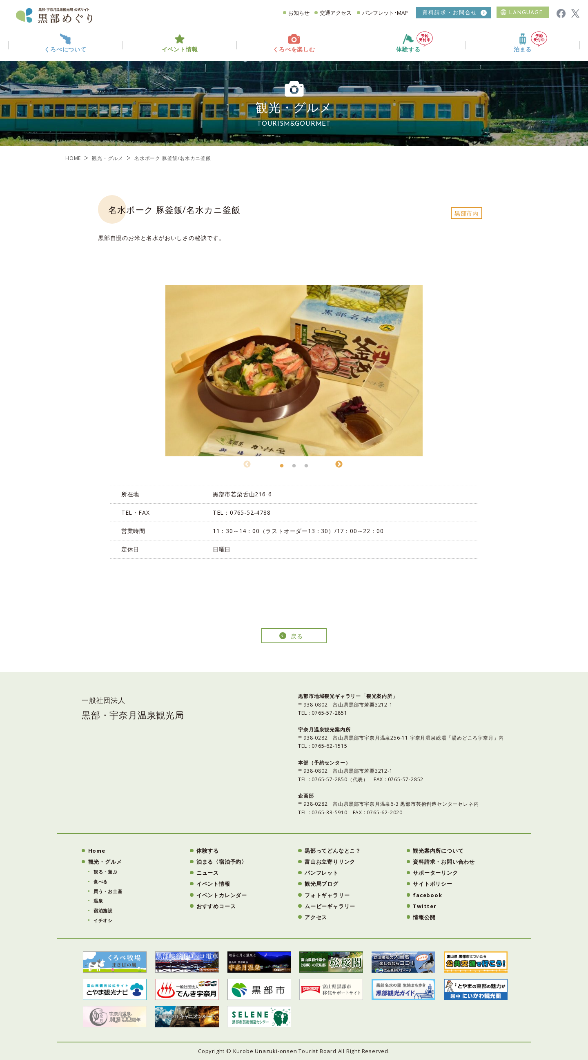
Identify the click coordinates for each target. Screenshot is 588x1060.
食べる (101, 881)
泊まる (530, 42)
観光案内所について (438, 850)
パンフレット (322, 872)
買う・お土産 (108, 891)
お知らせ (299, 12)
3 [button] (306, 468)
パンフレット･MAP (385, 12)
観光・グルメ (107, 158)
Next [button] (339, 463)
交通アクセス (336, 12)
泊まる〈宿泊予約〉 (221, 861)
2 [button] (294, 468)
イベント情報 (213, 883)
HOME (73, 158)
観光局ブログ (322, 883)
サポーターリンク (435, 872)
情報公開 (424, 917)
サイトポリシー (432, 883)
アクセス (316, 917)
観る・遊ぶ (106, 872)
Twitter (425, 906)
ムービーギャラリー (330, 906)
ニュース (207, 872)
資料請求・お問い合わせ (444, 861)
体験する (414, 42)
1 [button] (282, 468)
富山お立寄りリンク (330, 861)
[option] (294, 370)
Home (96, 850)
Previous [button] (247, 463)
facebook (427, 895)
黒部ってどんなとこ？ (333, 850)
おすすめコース (216, 906)
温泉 (98, 901)
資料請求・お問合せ (449, 12)
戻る (297, 636)
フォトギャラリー (327, 895)
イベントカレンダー (221, 895)
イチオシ (103, 920)
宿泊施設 (103, 910)
